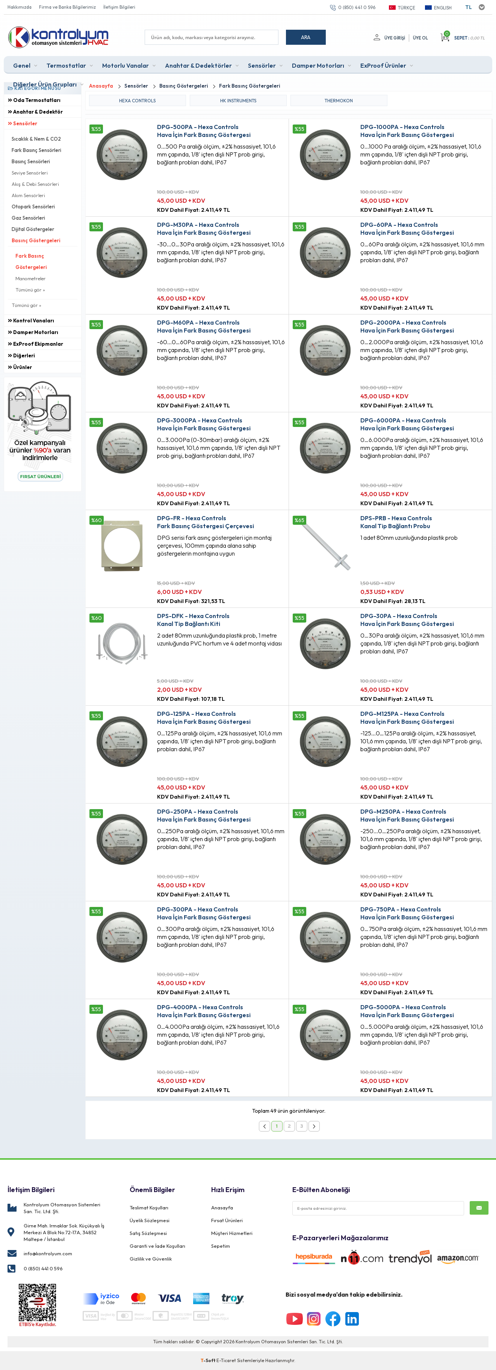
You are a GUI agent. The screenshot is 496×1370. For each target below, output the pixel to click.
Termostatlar (66, 65)
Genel (21, 65)
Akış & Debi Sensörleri (35, 184)
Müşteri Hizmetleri (232, 1233)
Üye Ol (420, 38)
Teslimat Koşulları (149, 1207)
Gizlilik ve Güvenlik (151, 1259)
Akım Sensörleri (28, 195)
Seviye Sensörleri (30, 173)
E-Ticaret (226, 1360)
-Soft (208, 1360)
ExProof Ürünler (383, 65)
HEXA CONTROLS (137, 100)
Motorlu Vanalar (125, 65)
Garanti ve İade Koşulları (157, 1246)
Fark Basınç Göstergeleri (31, 261)
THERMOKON (339, 100)
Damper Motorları (318, 65)
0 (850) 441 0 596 (356, 7)
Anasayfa (222, 1207)
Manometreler (30, 278)
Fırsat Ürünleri (227, 1220)
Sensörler (262, 65)
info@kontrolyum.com (48, 1253)
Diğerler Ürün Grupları (45, 84)
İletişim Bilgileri (119, 7)
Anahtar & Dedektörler (198, 65)
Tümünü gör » (30, 290)
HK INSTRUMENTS (238, 100)
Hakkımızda (20, 7)
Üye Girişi (394, 38)
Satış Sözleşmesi (148, 1233)
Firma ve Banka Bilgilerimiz (67, 7)
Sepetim (220, 1246)
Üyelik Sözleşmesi (149, 1220)
